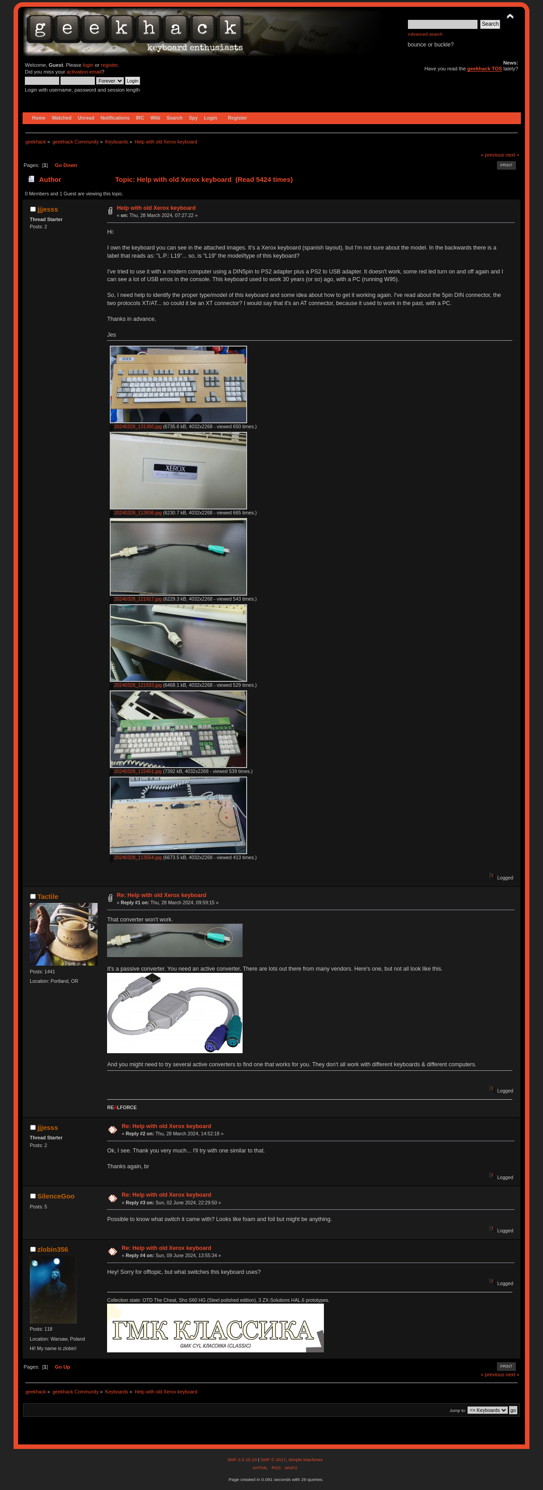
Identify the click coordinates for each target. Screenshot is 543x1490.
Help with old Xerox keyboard (156, 208)
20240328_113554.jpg (136, 857)
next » (513, 154)
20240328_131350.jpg (136, 426)
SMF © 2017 (273, 1459)
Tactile (47, 896)
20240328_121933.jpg (136, 685)
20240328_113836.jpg (136, 512)
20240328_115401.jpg (136, 771)
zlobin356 (52, 1249)
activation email (83, 71)
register (109, 65)
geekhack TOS (484, 68)
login (88, 65)
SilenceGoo (56, 1196)
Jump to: (457, 1410)
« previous (492, 154)
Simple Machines (305, 1459)
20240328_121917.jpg (136, 599)
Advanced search (425, 34)
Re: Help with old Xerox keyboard (161, 895)
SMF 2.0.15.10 (242, 1459)
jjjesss (47, 209)
